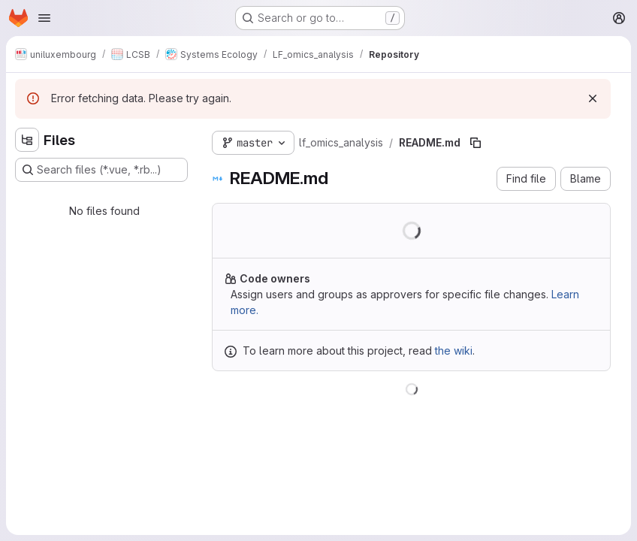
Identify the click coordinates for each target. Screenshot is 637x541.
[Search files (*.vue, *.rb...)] (101, 170)
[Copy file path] (475, 143)
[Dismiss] (593, 98)
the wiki (453, 350)
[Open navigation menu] (44, 18)
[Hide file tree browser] (27, 140)
